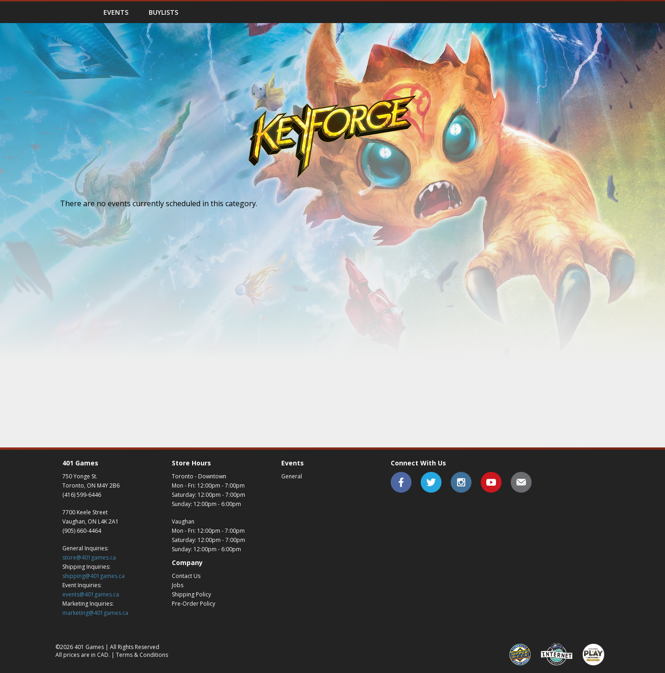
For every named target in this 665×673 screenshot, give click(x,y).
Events (115, 12)
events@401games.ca (90, 594)
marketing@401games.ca (95, 613)
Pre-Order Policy (193, 603)
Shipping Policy (191, 594)
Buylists (163, 12)
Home (73, 12)
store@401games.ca (89, 557)
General (291, 476)
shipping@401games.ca (93, 576)
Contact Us (186, 576)
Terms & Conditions (142, 655)
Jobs (177, 585)
